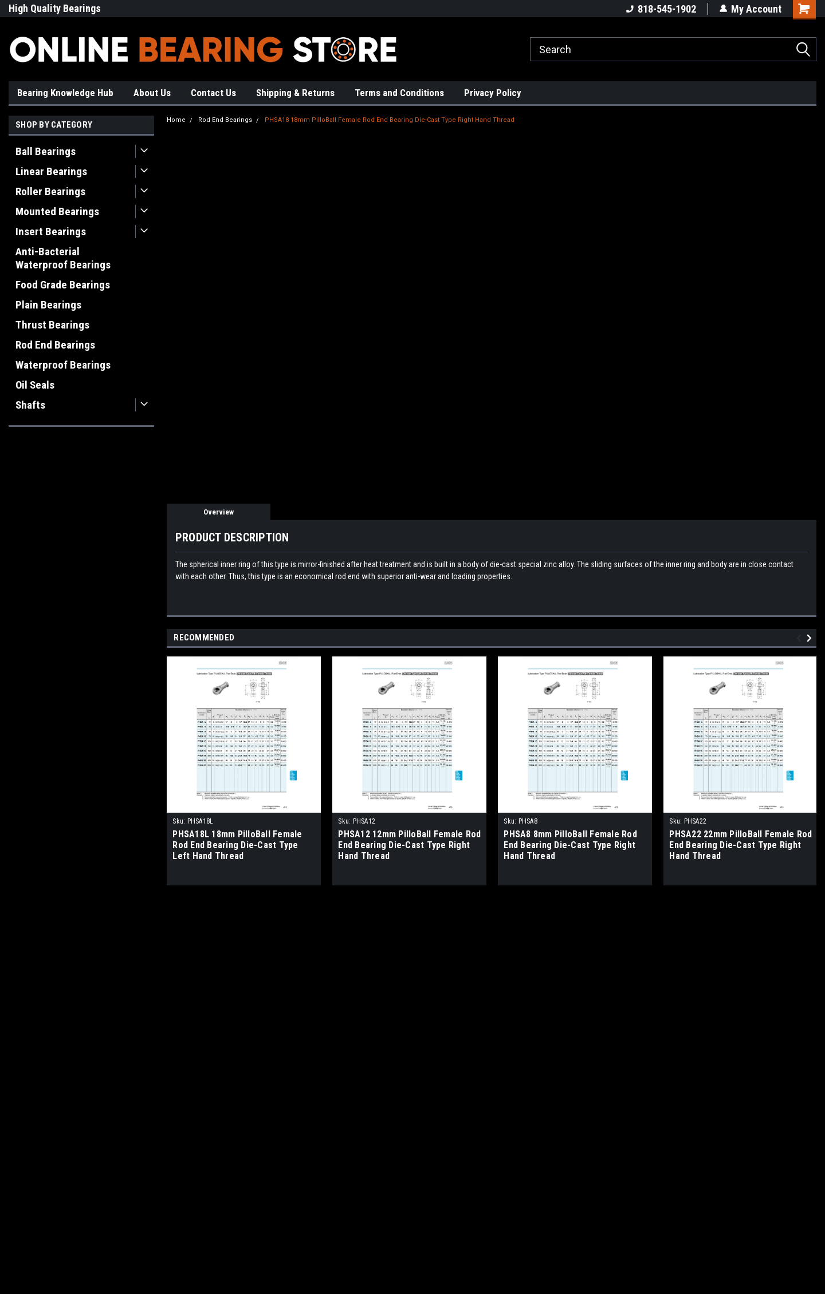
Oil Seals (34, 384)
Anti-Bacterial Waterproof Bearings (63, 258)
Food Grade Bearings (62, 284)
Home (176, 120)
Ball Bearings (45, 151)
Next (811, 638)
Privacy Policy (492, 92)
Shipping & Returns (295, 92)
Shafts (30, 404)
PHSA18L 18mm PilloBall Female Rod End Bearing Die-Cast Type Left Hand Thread (237, 845)
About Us (152, 92)
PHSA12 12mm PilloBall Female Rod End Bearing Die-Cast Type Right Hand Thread (409, 845)
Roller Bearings (50, 191)
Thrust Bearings (52, 324)
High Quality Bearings (55, 8)
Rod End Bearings (55, 344)
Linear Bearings (51, 171)
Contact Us (213, 92)
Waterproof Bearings (63, 364)
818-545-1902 (661, 9)
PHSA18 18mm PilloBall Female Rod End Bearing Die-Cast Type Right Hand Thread (389, 120)
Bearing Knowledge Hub (65, 92)
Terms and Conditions (399, 92)
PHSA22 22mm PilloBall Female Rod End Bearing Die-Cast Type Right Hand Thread (740, 845)
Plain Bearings (48, 304)
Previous (800, 638)
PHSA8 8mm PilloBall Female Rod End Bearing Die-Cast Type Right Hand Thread (570, 845)
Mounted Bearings (57, 211)
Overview (218, 512)
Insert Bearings (50, 231)
